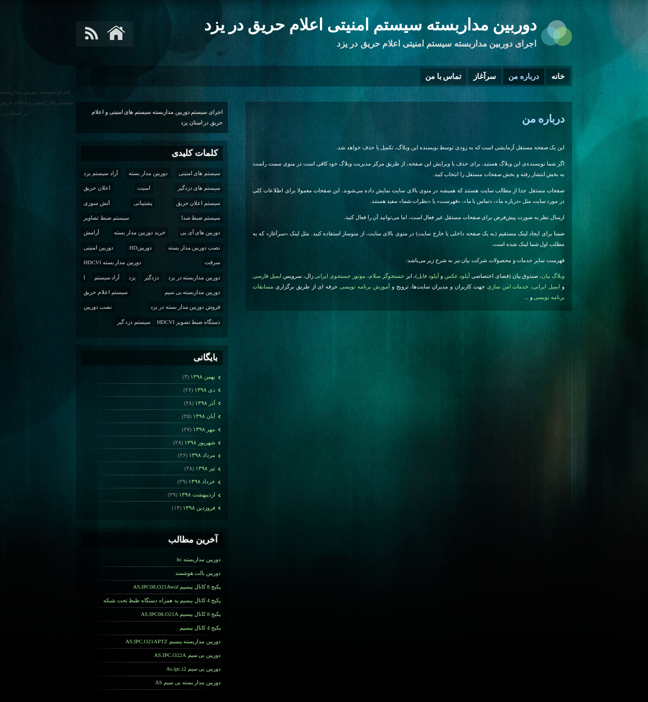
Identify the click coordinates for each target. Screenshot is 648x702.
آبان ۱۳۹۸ (204, 416)
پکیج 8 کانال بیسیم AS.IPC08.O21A (181, 614)
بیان (546, 276)
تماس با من (443, 76)
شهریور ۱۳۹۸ (199, 442)
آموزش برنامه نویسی (365, 286)
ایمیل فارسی (267, 276)
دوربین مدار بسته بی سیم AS (188, 682)
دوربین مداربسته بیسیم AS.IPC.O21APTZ (173, 641)
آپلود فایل (428, 276)
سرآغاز (484, 76)
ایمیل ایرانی (546, 286)
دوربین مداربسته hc (199, 559)
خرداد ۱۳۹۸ (201, 481)
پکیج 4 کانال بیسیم (200, 628)
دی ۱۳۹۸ (204, 390)
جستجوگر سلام (386, 276)
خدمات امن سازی (508, 286)
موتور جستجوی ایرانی (340, 276)
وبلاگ (558, 276)
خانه (557, 76)
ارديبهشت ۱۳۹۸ (197, 494)
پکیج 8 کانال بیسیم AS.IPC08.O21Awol (177, 587)
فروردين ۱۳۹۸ (199, 508)
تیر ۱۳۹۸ (205, 468)
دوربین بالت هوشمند (198, 573)
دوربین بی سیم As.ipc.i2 (193, 669)
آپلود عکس (457, 276)
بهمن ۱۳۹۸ (202, 377)
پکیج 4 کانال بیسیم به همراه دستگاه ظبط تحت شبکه (162, 600)
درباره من (523, 76)
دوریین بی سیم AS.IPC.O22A (187, 655)
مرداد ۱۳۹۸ (202, 455)
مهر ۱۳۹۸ (204, 429)
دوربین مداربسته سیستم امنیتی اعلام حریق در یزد (370, 25)
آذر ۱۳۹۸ (205, 403)
